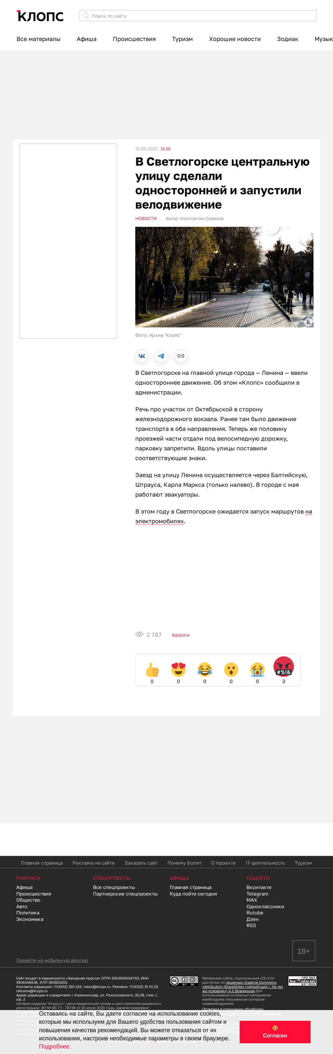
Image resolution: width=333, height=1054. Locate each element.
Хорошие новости (235, 38)
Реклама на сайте (94, 863)
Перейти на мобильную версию (52, 960)
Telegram (257, 894)
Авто (21, 906)
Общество (28, 900)
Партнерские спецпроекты (125, 894)
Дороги (182, 634)
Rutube (254, 912)
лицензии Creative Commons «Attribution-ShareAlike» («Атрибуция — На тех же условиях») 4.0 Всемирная (242, 986)
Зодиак (287, 38)
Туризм (182, 38)
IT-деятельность (265, 863)
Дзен (252, 919)
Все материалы (38, 38)
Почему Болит (184, 863)
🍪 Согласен (275, 1031)
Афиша (87, 38)
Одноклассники (265, 906)
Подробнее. (55, 1046)
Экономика (29, 919)
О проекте (223, 863)
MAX (251, 900)
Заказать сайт (141, 863)
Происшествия (134, 38)
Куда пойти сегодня (193, 894)
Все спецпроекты (114, 887)
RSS (251, 925)
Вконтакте (259, 887)
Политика (27, 912)
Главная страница (42, 863)
